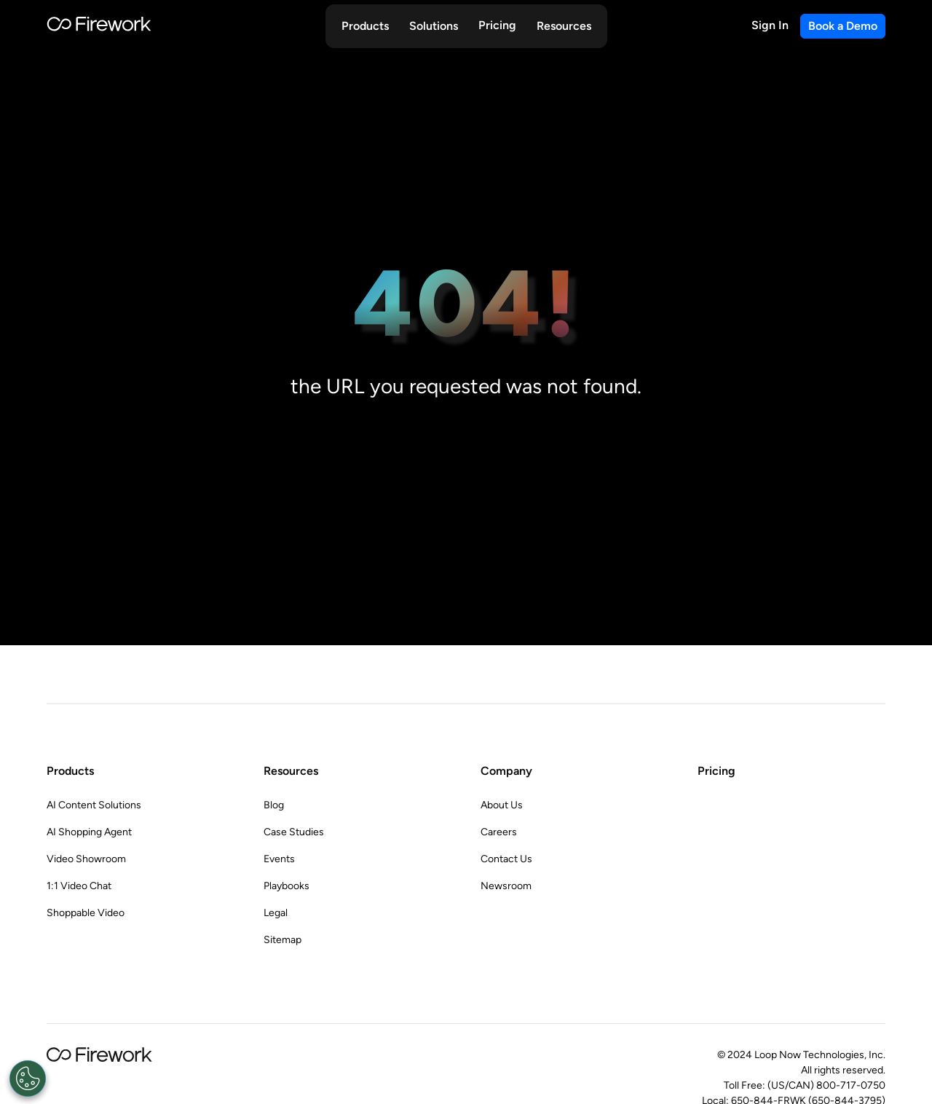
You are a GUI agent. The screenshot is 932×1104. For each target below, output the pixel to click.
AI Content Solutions (94, 805)
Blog (274, 805)
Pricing (497, 25)
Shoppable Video (86, 913)
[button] (365, 26)
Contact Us (506, 859)
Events (279, 859)
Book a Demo (842, 26)
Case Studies (294, 832)
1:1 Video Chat (79, 886)
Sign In (770, 25)
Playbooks (286, 886)
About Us (502, 805)
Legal (276, 913)
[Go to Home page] (99, 27)
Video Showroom (86, 859)
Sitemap (282, 940)
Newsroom (506, 886)
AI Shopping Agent (89, 832)
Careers (499, 832)
